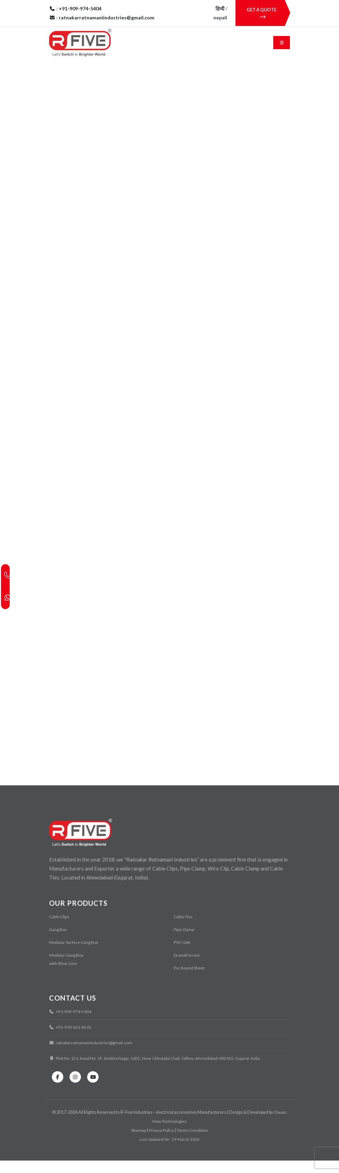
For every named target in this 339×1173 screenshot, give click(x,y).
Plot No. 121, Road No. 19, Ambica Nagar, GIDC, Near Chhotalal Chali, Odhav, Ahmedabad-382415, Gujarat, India (159, 1070)
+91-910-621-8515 (71, 1039)
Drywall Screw (187, 967)
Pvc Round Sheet (189, 980)
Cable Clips (59, 929)
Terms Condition (193, 1142)
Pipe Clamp (184, 942)
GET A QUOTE (263, 13)
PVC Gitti (182, 954)
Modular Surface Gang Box (74, 954)
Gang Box (58, 942)
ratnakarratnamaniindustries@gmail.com (92, 1055)
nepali (220, 17)
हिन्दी (220, 8)
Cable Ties (184, 929)
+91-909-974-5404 (71, 1024)
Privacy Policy (161, 1142)
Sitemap (138, 1142)
